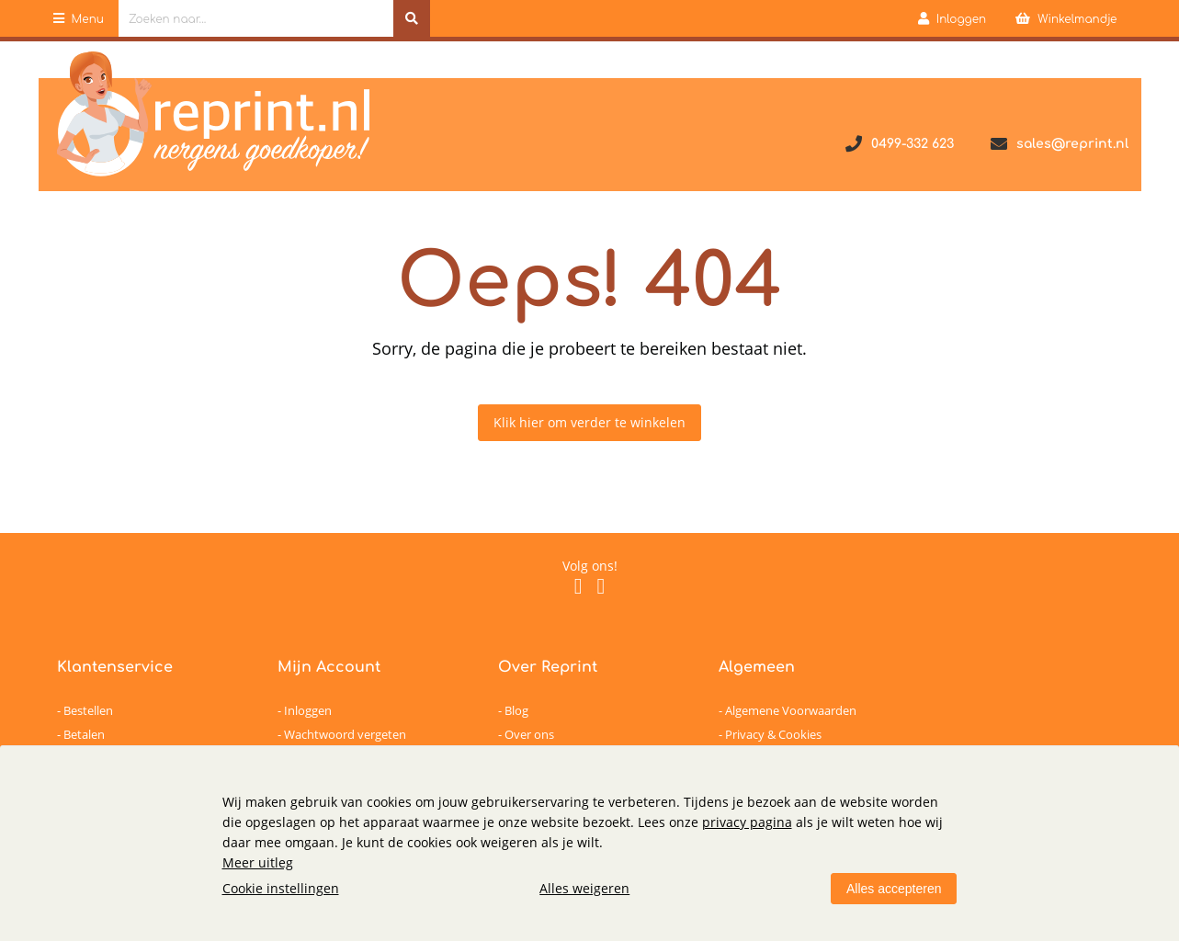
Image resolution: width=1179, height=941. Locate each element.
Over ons (529, 734)
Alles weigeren (584, 888)
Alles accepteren (894, 888)
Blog (516, 710)
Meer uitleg (257, 862)
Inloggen (308, 710)
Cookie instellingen (280, 888)
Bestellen (88, 710)
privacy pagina (747, 822)
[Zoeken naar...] (411, 18)
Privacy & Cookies (773, 734)
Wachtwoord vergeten (345, 734)
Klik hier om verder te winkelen (589, 422)
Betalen (84, 734)
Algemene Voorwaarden (790, 710)
